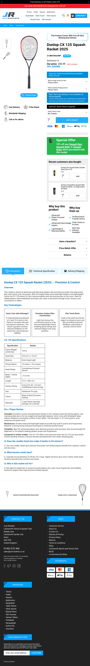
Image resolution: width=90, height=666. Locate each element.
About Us (53, 529)
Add (77, 176)
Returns (52, 540)
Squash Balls (63, 147)
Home (5, 25)
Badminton (51, 12)
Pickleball (10, 620)
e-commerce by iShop (58, 554)
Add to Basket (72, 120)
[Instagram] (19, 567)
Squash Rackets (19, 25)
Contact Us (53, 532)
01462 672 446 (11, 548)
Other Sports (51, 16)
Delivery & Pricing (56, 534)
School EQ (10, 626)
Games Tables (12, 617)
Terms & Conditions (57, 543)
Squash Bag (75, 144)
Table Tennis (40, 16)
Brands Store (35, 19)
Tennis (29, 12)
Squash (42, 12)
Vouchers (10, 629)
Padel (36, 12)
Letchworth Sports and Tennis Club (63, 549)
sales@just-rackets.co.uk (14, 551)
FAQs (51, 546)
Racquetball (11, 623)
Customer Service (56, 526)
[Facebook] (6, 567)
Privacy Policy (55, 537)
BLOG (51, 551)
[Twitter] (9, 567)
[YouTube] (14, 567)
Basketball (30, 16)
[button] (1, 2)
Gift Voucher (46, 19)
